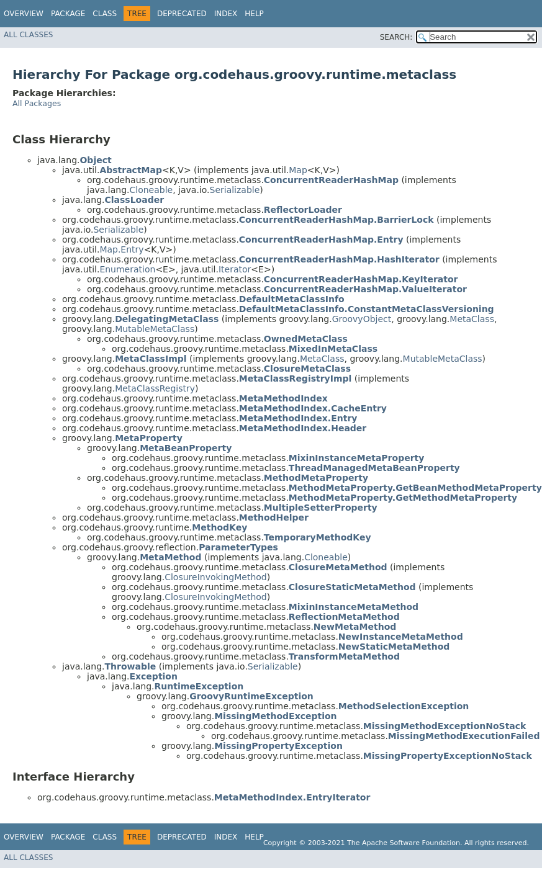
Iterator (235, 269)
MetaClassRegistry (155, 388)
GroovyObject (362, 319)
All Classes (28, 34)
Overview (23, 13)
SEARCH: (396, 37)
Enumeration (127, 269)
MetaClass (471, 319)
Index (226, 13)
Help (254, 13)
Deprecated (182, 13)
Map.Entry (121, 249)
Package (68, 13)
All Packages (36, 103)
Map (298, 170)
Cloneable (151, 190)
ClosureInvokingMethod (216, 577)
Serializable (235, 190)
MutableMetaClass (154, 329)
